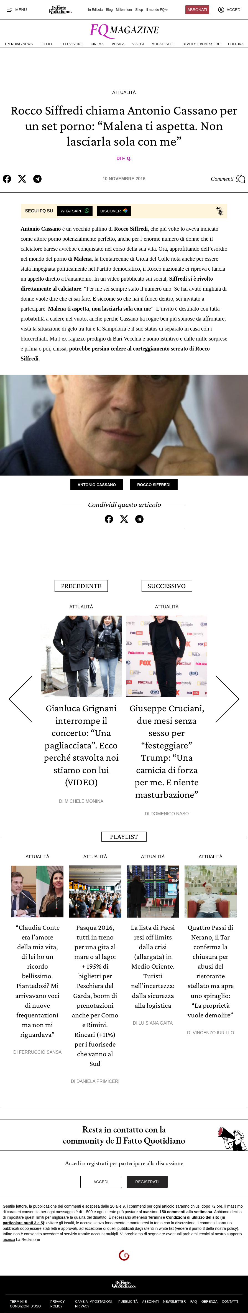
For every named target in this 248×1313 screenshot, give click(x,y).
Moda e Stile (163, 44)
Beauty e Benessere (201, 44)
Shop (139, 9)
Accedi (101, 1174)
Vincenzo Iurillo (213, 1026)
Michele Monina (84, 798)
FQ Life (46, 44)
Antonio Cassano (97, 484)
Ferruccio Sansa (40, 1045)
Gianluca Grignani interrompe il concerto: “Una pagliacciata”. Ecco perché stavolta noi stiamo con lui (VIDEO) (81, 742)
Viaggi (138, 44)
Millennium (124, 9)
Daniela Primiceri (97, 1073)
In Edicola (95, 9)
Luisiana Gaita (156, 1017)
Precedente (81, 585)
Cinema (97, 44)
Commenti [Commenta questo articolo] (228, 179)
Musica (117, 44)
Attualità (124, 92)
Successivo (167, 585)
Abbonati (197, 9)
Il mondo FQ (157, 9)
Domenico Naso (169, 810)
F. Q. (127, 158)
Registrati (147, 1174)
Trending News (18, 44)
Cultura (236, 44)
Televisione (72, 44)
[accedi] (230, 9)
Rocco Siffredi (153, 484)
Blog (109, 9)
